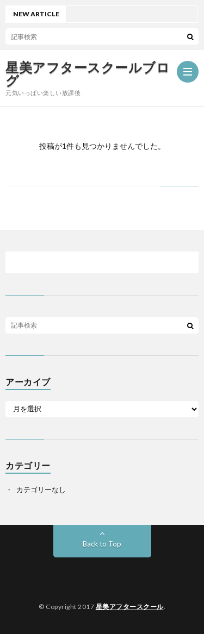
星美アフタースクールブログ (87, 74)
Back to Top (102, 543)
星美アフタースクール (130, 606)
